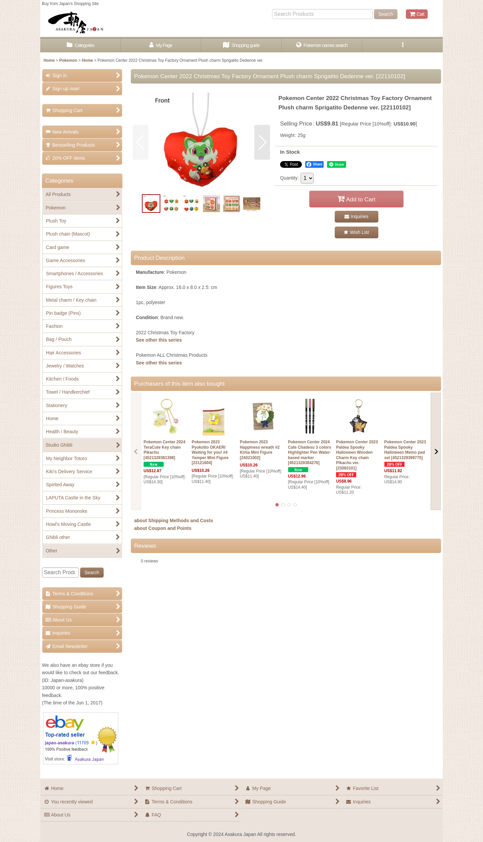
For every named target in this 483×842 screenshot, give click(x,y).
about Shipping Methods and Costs (173, 520)
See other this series (159, 340)
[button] (402, 45)
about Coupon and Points (163, 528)
